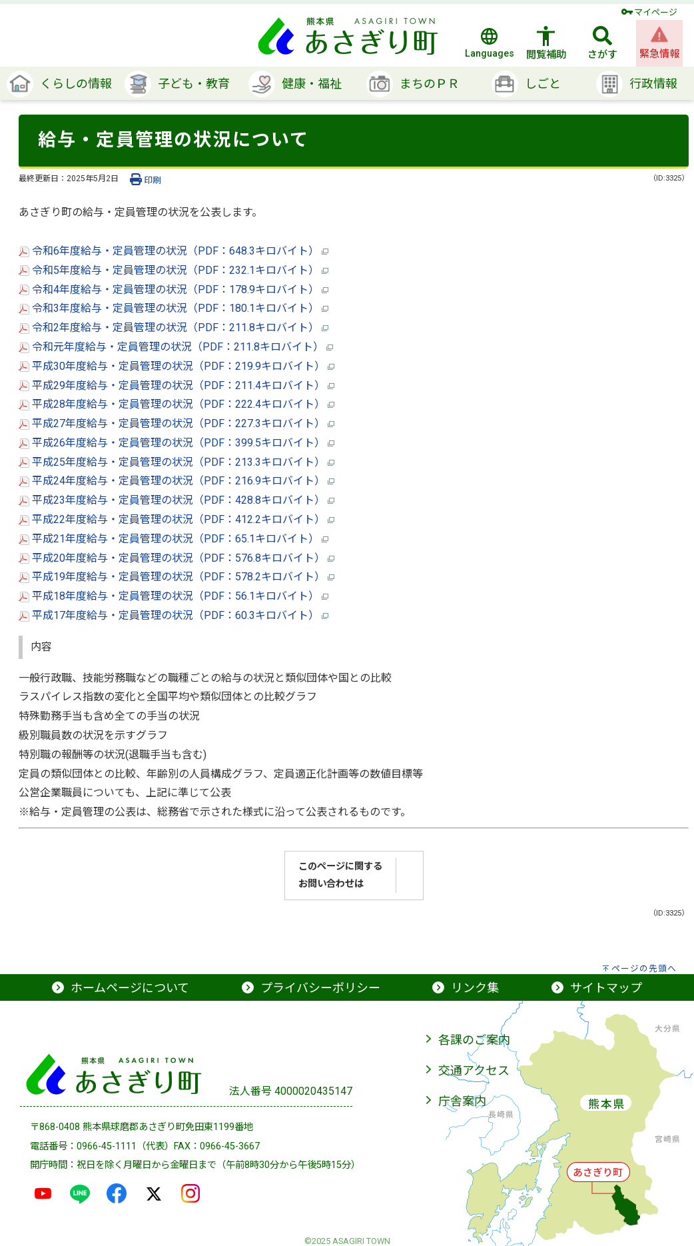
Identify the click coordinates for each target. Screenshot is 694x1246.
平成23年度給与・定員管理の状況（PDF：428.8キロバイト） (176, 500)
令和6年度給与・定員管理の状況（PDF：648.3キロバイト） (173, 251)
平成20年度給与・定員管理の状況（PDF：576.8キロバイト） (176, 558)
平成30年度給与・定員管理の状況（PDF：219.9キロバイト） (176, 366)
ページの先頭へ (644, 968)
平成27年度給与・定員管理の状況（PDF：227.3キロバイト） (176, 423)
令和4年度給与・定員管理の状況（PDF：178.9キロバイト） (173, 289)
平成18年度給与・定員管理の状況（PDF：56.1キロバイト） (173, 596)
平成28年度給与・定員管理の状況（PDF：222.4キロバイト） (176, 404)
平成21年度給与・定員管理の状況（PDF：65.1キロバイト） (173, 538)
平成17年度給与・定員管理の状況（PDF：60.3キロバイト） (173, 615)
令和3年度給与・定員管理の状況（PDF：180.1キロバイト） (173, 308)
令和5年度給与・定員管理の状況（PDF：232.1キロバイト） (173, 270)
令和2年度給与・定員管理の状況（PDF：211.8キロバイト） (173, 327)
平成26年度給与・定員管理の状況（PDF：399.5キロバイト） (176, 442)
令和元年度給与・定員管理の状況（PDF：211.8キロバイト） (176, 346)
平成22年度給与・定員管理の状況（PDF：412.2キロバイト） (176, 519)
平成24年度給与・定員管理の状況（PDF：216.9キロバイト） (176, 480)
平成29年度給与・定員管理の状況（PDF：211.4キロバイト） (176, 385)
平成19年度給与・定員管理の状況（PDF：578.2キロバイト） (176, 576)
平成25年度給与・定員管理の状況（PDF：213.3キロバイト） (176, 462)
